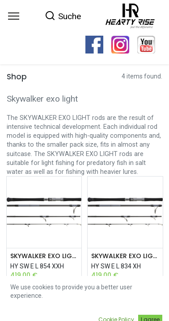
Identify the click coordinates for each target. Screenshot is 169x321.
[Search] (63, 15)
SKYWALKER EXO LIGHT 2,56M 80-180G (44, 256)
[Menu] (13, 16)
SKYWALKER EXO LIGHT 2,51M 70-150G (125, 256)
